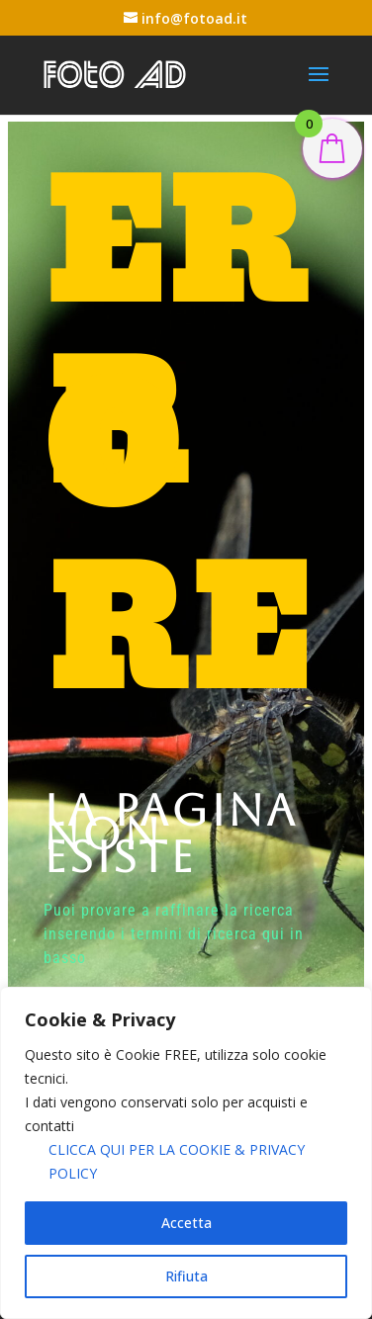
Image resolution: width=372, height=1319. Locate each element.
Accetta (186, 1222)
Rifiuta (186, 1276)
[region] (186, 1153)
